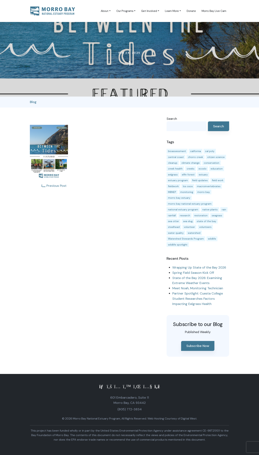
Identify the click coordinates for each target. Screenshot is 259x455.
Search (172, 119)
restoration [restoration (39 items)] (201, 215)
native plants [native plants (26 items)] (210, 209)
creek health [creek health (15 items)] (175, 168)
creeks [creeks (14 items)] (190, 168)
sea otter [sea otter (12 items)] (173, 221)
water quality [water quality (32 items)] (176, 233)
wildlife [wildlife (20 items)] (212, 238)
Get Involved (149, 11)
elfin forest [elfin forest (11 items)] (188, 174)
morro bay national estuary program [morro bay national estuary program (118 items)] (190, 203)
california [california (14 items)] (195, 151)
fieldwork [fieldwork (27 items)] (173, 186)
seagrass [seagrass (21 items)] (217, 215)
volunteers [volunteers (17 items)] (205, 227)
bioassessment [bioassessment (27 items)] (177, 151)
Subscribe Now (197, 346)
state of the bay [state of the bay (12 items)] (206, 221)
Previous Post (54, 186)
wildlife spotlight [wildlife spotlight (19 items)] (177, 244)
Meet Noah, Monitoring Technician (197, 288)
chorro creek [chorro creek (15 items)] (195, 157)
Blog (33, 102)
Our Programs (124, 11)
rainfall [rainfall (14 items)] (172, 215)
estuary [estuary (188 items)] (203, 174)
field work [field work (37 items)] (217, 180)
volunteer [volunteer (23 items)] (189, 227)
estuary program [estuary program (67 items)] (178, 180)
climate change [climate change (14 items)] (190, 162)
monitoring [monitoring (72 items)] (186, 192)
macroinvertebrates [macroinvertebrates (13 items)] (209, 186)
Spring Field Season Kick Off (193, 273)
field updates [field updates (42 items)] (200, 180)
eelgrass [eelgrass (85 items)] (173, 174)
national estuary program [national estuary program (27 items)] (183, 209)
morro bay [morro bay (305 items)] (203, 192)
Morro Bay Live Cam (214, 11)
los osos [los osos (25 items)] (188, 186)
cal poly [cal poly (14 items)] (209, 151)
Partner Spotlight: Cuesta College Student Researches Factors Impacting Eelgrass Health (197, 298)
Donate (191, 11)
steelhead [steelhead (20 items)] (174, 227)
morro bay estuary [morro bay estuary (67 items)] (179, 197)
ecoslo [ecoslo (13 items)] (202, 168)
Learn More (172, 11)
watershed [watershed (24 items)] (194, 233)
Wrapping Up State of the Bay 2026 (199, 267)
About (104, 11)
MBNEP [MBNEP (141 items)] (172, 192)
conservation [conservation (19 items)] (211, 162)
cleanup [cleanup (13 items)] (172, 162)
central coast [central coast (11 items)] (176, 157)
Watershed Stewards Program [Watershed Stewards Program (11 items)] (186, 238)
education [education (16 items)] (217, 168)
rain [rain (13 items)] (224, 209)
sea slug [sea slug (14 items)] (188, 221)
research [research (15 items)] (185, 215)
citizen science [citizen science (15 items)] (216, 157)
